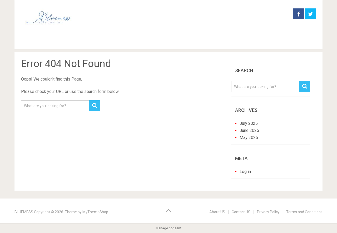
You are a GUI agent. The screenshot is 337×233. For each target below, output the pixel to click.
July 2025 (249, 123)
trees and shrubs (195, 42)
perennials (152, 42)
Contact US (241, 212)
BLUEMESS (23, 212)
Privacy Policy (268, 212)
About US (217, 212)
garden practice (69, 42)
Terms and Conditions (304, 212)
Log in (245, 171)
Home (29, 42)
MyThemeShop (95, 212)
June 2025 (249, 130)
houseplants (114, 42)
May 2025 (249, 137)
